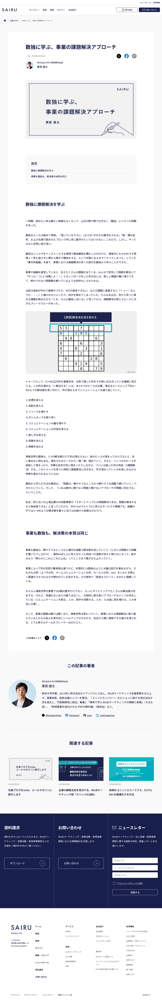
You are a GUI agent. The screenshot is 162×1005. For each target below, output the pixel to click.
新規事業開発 (71, 961)
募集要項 (129, 965)
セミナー (39, 948)
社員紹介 (129, 955)
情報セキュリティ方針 (65, 995)
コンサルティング (72, 936)
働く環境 (129, 969)
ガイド (99, 951)
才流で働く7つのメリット (136, 945)
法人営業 (69, 956)
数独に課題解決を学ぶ (42, 170)
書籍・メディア (42, 955)
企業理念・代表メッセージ (136, 941)
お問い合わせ (41, 976)
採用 (67, 966)
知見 (67, 946)
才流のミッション (102, 936)
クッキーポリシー (48, 995)
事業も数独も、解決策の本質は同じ (49, 176)
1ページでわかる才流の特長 (136, 931)
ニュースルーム (42, 962)
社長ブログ (14, 20)
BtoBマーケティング (73, 952)
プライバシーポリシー (31, 995)
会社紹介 (100, 926)
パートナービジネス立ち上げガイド (107, 962)
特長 (37, 933)
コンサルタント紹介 (103, 941)
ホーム (38, 926)
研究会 (68, 931)
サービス (69, 926)
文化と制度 (130, 936)
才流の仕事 (130, 950)
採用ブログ (130, 960)
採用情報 (130, 926)
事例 (37, 940)
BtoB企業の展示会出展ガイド (107, 969)
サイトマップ (15, 995)
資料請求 (39, 969)
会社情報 (99, 931)
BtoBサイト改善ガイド (104, 956)
